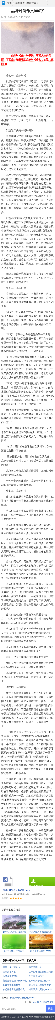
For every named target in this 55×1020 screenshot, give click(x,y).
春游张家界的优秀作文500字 (23, 997)
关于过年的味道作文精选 (41, 971)
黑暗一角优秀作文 (11, 967)
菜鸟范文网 (22, 1017)
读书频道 (20, 3)
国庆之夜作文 (9, 971)
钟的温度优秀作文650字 (40, 989)
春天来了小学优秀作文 (40, 985)
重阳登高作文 (35, 967)
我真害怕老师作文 (11, 985)
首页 (9, 3)
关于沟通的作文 (36, 976)
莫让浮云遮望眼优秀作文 (15, 980)
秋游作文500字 (10, 976)
